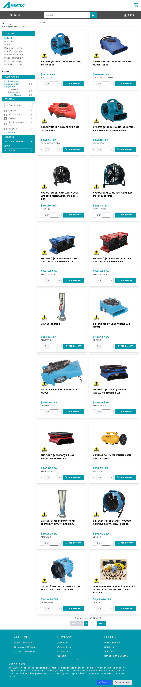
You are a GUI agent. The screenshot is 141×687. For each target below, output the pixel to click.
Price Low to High (13, 61)
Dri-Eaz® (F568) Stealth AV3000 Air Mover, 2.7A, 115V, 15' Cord (112, 522)
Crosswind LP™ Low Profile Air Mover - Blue (112, 63)
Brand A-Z (9, 41)
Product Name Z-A (13, 58)
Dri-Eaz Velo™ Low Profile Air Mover (111, 325)
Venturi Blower (50, 324)
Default (8, 38)
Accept (104, 682)
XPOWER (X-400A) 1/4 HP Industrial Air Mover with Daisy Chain (114, 129)
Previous (76, 623)
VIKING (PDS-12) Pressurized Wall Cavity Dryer (113, 457)
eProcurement (112, 642)
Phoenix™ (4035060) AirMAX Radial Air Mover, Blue (109, 391)
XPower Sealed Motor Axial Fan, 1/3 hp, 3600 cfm (113, 194)
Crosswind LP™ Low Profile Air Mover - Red (60, 129)
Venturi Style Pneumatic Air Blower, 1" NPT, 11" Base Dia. (58, 522)
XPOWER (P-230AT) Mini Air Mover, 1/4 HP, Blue (61, 63)
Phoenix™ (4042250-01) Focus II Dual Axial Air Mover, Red (112, 260)
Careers (61, 656)
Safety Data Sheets (116, 656)
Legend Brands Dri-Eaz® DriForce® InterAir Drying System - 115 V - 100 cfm (114, 589)
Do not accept (122, 682)
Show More (11, 133)
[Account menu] (129, 15)
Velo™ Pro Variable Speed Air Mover (59, 391)
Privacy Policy (57, 673)
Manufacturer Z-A (13, 51)
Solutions (109, 647)
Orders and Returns (25, 647)
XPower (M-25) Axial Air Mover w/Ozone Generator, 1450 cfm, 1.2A (59, 196)
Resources (110, 651)
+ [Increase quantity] (59, 83)
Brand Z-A (9, 45)
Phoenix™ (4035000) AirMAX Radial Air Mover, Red (57, 457)
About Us (62, 642)
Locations (63, 651)
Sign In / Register (23, 642)
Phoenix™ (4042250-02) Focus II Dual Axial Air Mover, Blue (60, 260)
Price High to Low (13, 64)
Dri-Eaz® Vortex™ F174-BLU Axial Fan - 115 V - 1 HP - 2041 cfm (60, 588)
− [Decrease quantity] (42, 83)
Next (101, 623)
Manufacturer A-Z (13, 48)
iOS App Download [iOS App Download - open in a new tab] (24, 651)
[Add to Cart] (73, 83)
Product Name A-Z (13, 54)
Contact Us (64, 647)
